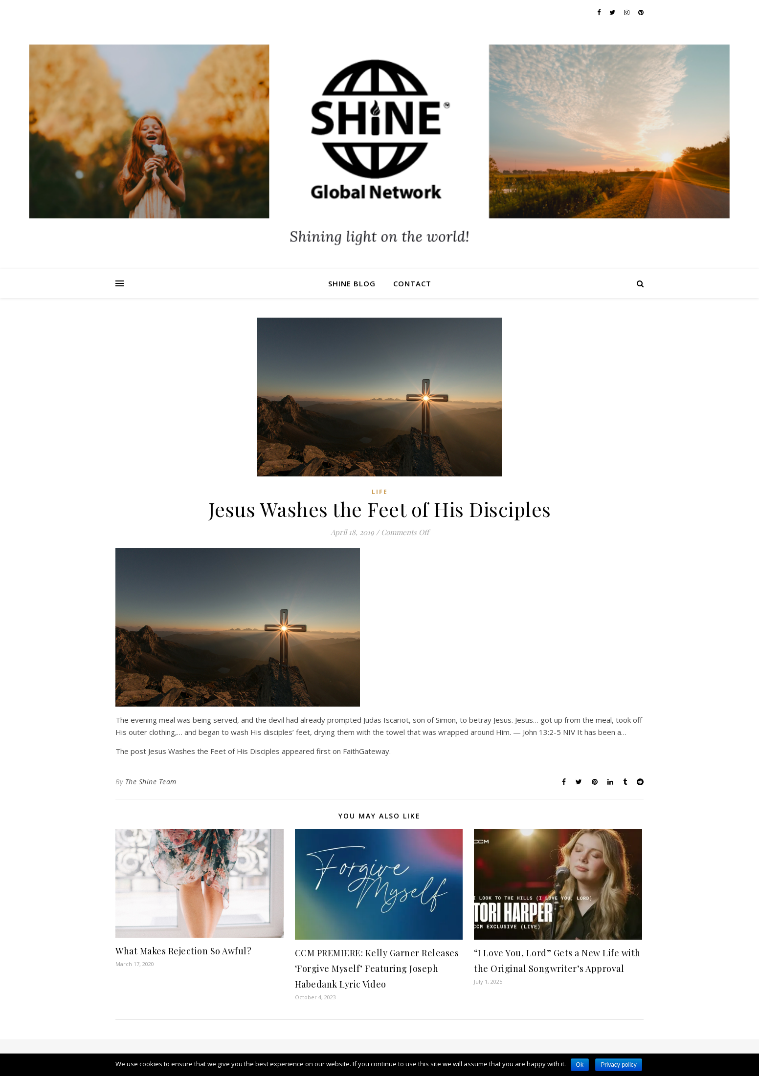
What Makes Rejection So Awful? (183, 951)
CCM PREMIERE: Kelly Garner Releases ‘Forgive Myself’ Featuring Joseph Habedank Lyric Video (377, 968)
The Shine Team (151, 781)
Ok (579, 1064)
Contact (412, 283)
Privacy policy (618, 1064)
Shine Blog (352, 283)
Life (380, 492)
